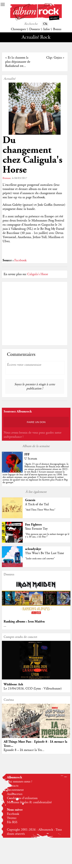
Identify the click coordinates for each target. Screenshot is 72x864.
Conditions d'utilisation (22, 798)
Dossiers (34, 29)
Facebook (20, 260)
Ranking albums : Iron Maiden (24, 621)
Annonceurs (14, 794)
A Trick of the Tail (37, 504)
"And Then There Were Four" (40, 509)
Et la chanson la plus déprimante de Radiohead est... (17, 62)
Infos (46, 29)
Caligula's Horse (37, 274)
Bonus (57, 29)
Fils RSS (12, 822)
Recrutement (15, 790)
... (5, 626)
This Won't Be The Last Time (44, 553)
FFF (27, 454)
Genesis (30, 500)
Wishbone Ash (13, 684)
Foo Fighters (33, 525)
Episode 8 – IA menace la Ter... (24, 750)
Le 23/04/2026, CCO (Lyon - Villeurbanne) (33, 689)
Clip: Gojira (54, 58)
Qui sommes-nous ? (19, 782)
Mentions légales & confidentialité (29, 802)
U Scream (30, 459)
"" (36, 473)
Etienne (7, 178)
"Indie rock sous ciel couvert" (40, 558)
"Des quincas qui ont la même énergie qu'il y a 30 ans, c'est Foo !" (47, 535)
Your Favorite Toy (36, 529)
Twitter (11, 818)
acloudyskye (33, 549)
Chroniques (18, 29)
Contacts (12, 786)
